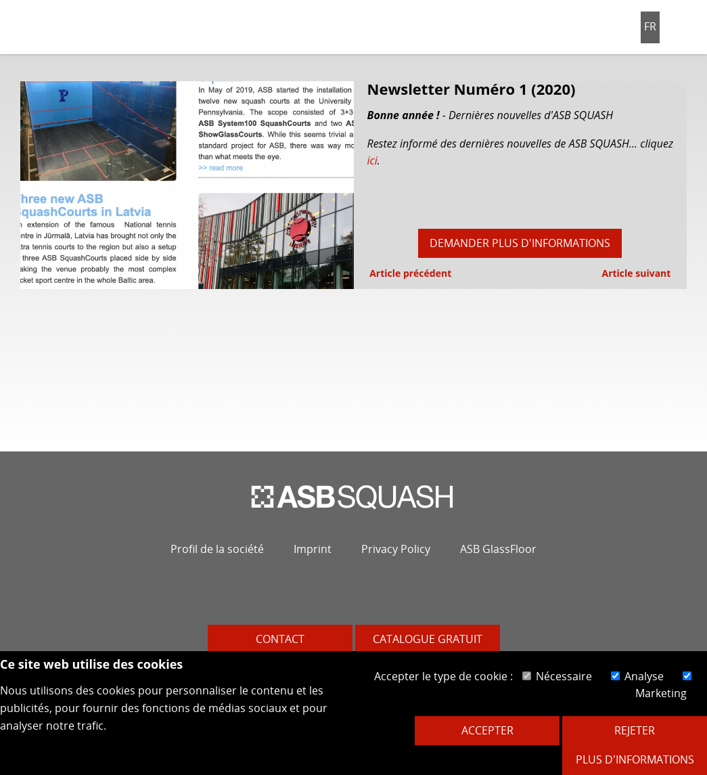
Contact (280, 639)
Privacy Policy (395, 548)
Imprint (313, 548)
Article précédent (409, 273)
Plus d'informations (635, 759)
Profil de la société (217, 548)
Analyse (637, 676)
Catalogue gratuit (427, 639)
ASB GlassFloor (498, 548)
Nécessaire (557, 676)
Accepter (487, 730)
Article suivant (637, 273)
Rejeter (634, 730)
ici (372, 160)
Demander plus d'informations (520, 243)
